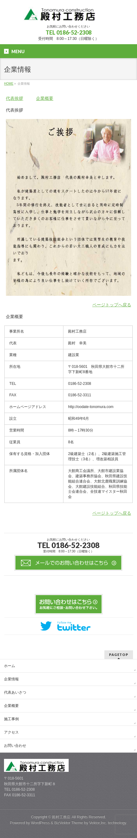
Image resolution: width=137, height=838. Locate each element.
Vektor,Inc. (98, 823)
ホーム (9, 666)
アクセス (11, 732)
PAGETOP (118, 655)
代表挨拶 (14, 98)
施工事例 (11, 719)
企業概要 (44, 98)
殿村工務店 (61, 817)
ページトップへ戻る (111, 304)
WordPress (40, 823)
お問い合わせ (15, 745)
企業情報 (11, 679)
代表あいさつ (15, 692)
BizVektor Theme (68, 823)
